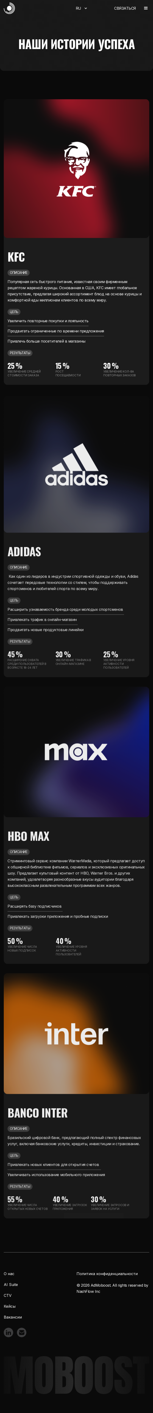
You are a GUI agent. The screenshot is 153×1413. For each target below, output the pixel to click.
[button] (81, 8)
